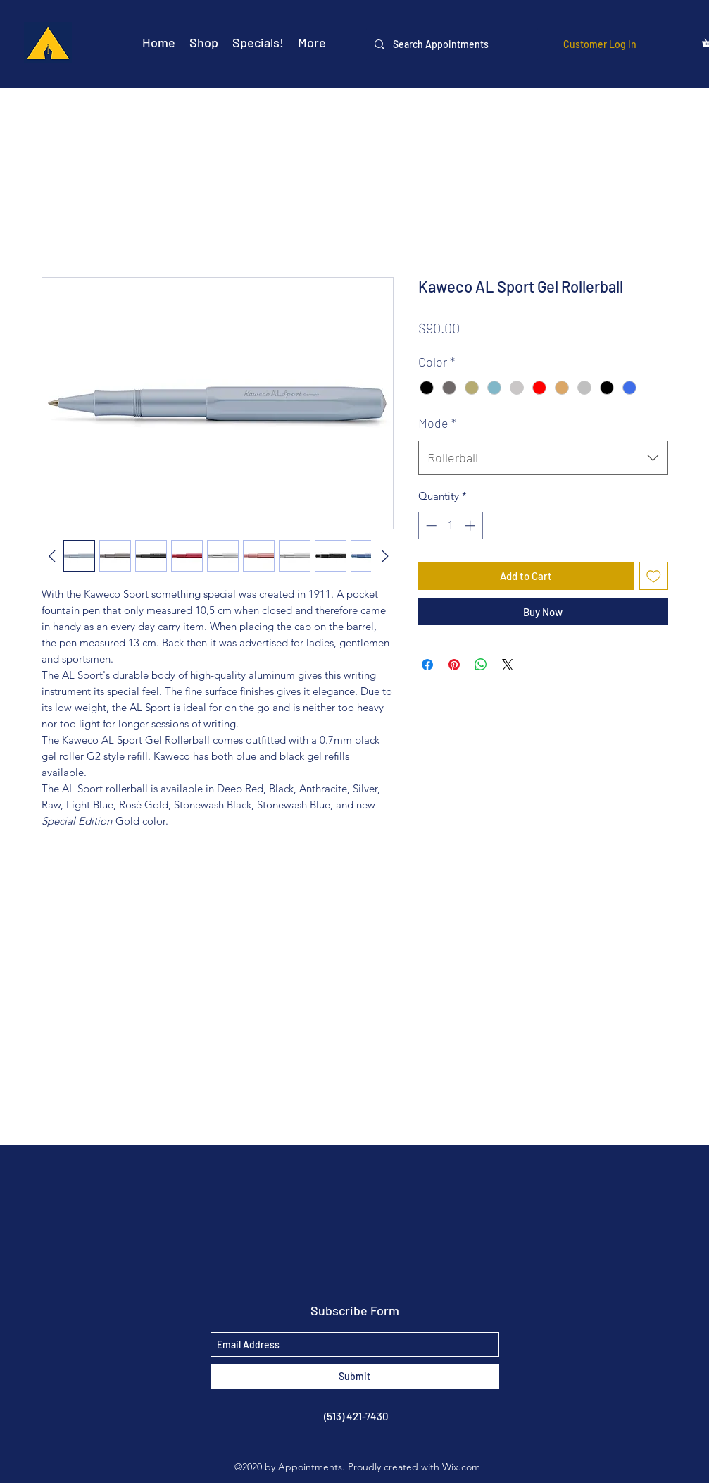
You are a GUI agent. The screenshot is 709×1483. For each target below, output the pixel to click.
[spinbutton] (450, 525)
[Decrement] (429, 525)
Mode (437, 423)
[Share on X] (507, 664)
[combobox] (543, 458)
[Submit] (355, 1376)
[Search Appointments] (450, 44)
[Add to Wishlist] (653, 576)
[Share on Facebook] (427, 664)
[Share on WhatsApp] (480, 664)
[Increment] (471, 525)
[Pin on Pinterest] (454, 664)
